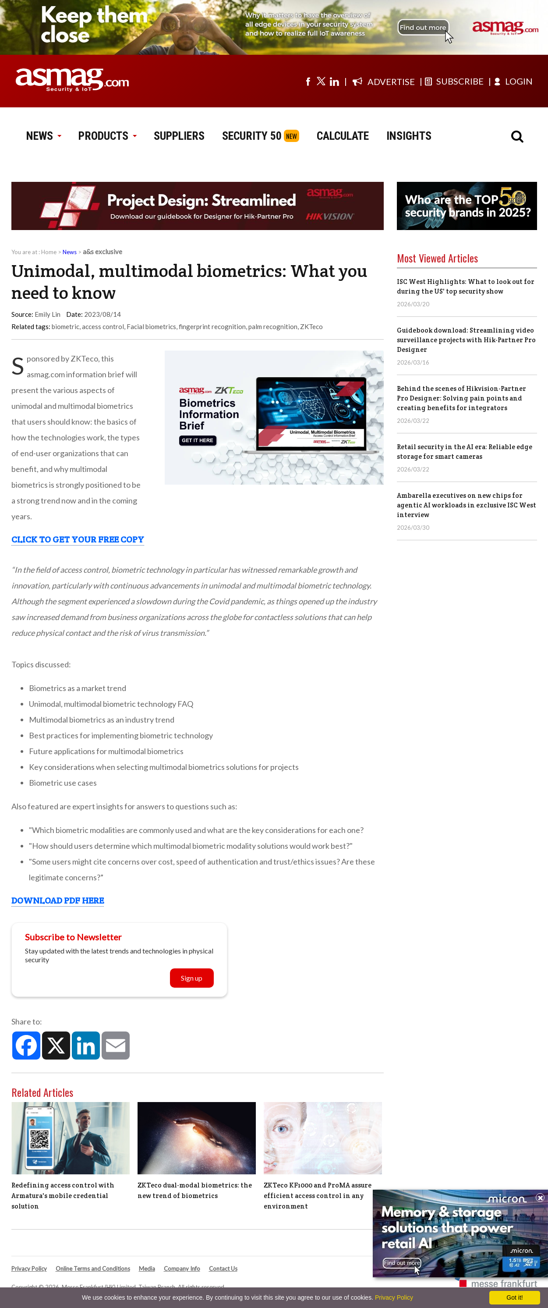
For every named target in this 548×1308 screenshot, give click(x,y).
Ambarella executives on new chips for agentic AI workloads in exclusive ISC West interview (466, 505)
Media (147, 1268)
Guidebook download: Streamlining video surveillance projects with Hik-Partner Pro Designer (466, 340)
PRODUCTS (107, 135)
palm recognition (272, 326)
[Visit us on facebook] (308, 81)
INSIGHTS (408, 135)
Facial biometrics (151, 326)
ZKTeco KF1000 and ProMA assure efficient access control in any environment (317, 1195)
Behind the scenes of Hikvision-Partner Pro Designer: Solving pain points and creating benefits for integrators (461, 398)
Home (49, 251)
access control (103, 326)
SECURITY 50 (252, 135)
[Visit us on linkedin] (334, 81)
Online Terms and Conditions (93, 1268)
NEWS (43, 135)
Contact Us (223, 1268)
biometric (65, 326)
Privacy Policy (29, 1268)
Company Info (182, 1268)
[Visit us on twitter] (321, 81)
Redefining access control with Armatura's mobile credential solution (62, 1195)
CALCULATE (343, 135)
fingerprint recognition (212, 326)
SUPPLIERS (179, 135)
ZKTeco (311, 326)
